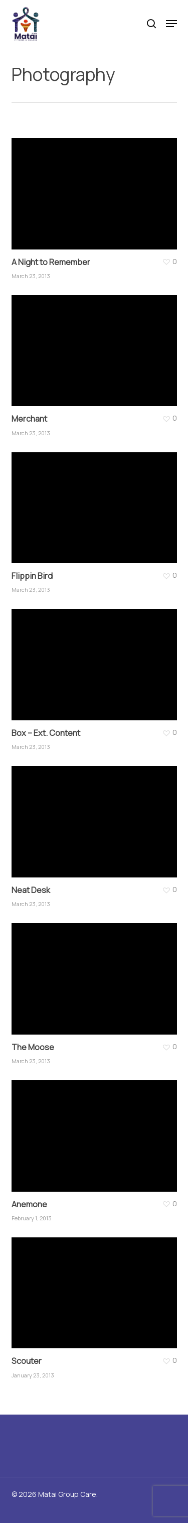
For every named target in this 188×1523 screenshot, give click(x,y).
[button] (171, 24)
